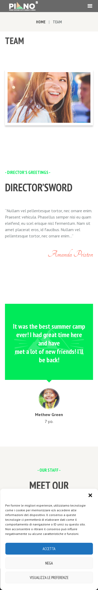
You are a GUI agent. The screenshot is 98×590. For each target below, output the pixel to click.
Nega (49, 563)
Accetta (49, 548)
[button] (90, 495)
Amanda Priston (70, 254)
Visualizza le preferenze (49, 577)
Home (40, 21)
